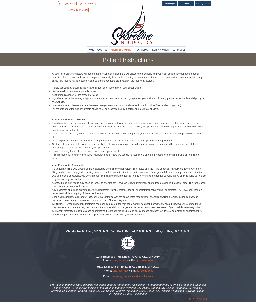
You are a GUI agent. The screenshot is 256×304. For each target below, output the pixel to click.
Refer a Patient (161, 49)
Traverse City (88, 3)
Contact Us (178, 49)
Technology (143, 49)
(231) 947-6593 (145, 260)
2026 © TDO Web (198, 299)
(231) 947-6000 (121, 260)
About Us (102, 49)
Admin (186, 4)
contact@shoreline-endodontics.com (132, 276)
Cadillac (70, 3)
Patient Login (169, 4)
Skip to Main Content (11, 1)
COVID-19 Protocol (78, 10)
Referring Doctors (203, 4)
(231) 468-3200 (121, 270)
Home (91, 49)
